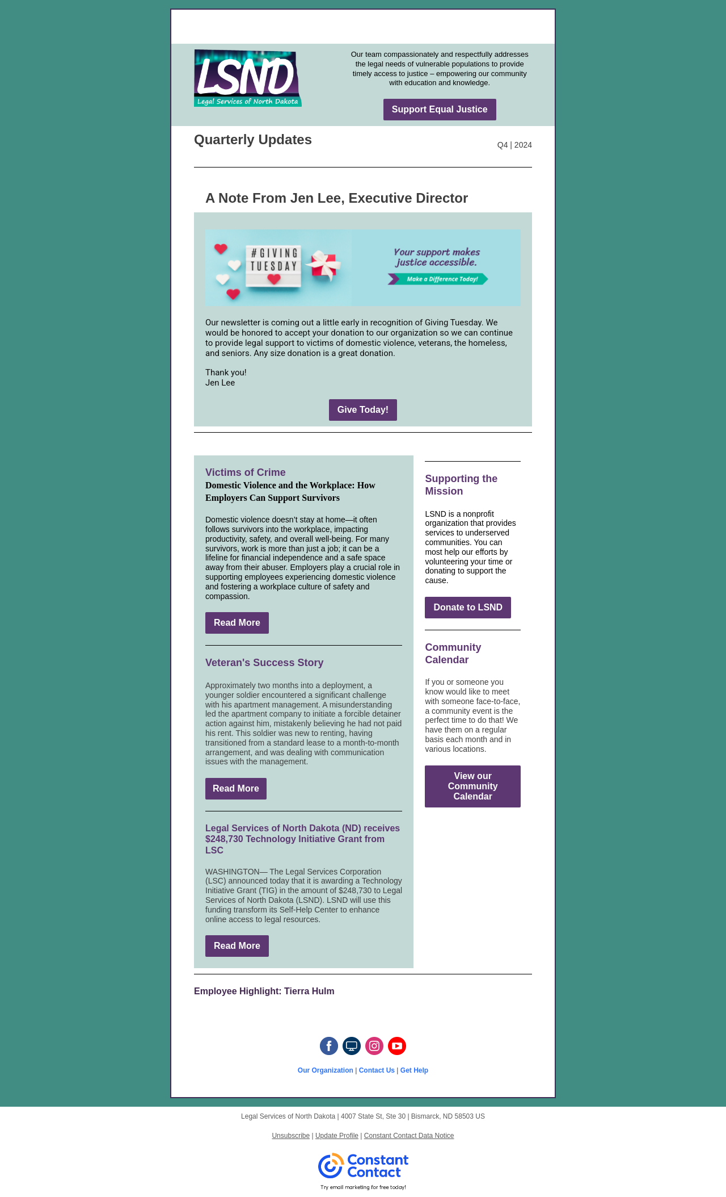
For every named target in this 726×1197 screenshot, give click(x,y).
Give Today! (363, 410)
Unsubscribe (291, 1136)
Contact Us (377, 1070)
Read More (237, 622)
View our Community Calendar (473, 786)
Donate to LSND (468, 607)
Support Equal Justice (440, 109)
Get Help (414, 1070)
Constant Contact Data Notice (409, 1136)
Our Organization (325, 1070)
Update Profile (336, 1136)
